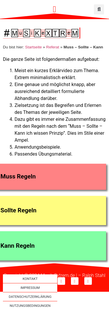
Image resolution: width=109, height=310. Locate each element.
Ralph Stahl (93, 275)
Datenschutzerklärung (30, 297)
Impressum (30, 288)
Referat (52, 47)
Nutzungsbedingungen (30, 306)
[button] (54, 9)
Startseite (33, 47)
